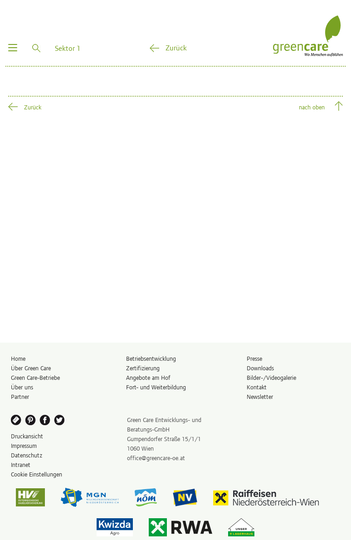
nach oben (312, 107)
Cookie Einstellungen (36, 474)
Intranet (20, 464)
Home (18, 358)
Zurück (176, 47)
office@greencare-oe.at (156, 457)
